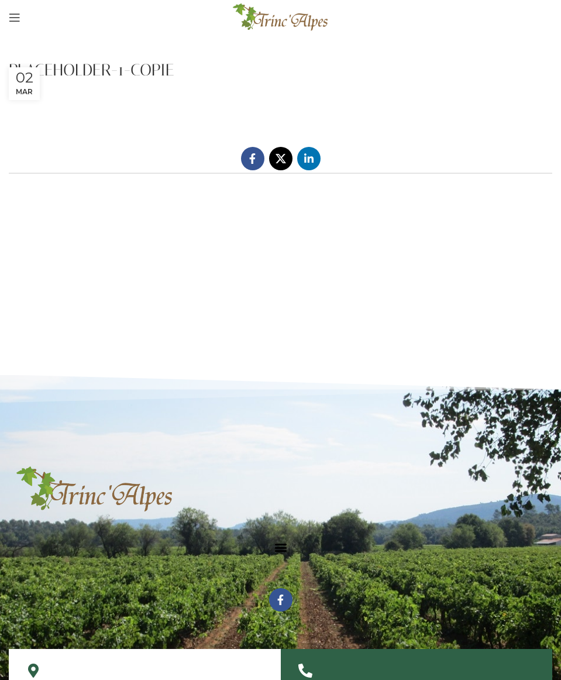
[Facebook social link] (252, 158)
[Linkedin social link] (309, 158)
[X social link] (280, 158)
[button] (280, 547)
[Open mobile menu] (14, 17)
